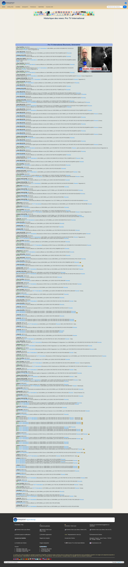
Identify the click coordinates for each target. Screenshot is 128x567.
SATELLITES (10, 7)
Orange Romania (20, 82)
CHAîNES (18, 7)
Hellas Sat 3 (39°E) (21, 58)
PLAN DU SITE (49, 7)
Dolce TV (18, 186)
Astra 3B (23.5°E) (21, 51)
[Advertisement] (64, 31)
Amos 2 (18, 293)
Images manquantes (44, 543)
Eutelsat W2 (20, 286)
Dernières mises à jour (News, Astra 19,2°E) (100, 529)
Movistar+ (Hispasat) (20, 252)
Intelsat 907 (19, 501)
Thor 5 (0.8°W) (20, 47)
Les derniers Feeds (45, 550)
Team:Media (19, 101)
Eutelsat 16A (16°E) (21, 55)
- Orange (93, 539)
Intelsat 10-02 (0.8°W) (22, 78)
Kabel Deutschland (20, 220)
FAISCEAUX (33, 7)
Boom (17, 294)
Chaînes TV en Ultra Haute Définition (75, 543)
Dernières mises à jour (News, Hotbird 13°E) (75, 529)
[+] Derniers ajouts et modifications (22, 534)
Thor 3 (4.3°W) (20, 240)
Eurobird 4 (19, 490)
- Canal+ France (103, 538)
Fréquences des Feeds (46, 548)
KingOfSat (119, 562)
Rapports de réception (45, 538)
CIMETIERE (41, 7)
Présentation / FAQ (19, 524)
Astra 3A (19, 218)
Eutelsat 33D (20, 225)
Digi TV (17, 48)
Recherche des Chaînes (96, 534)
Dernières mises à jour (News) (22, 529)
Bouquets (92, 538)
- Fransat (97, 539)
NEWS (3, 7)
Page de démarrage (24, 519)
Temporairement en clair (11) (73, 534)
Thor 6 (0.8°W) (20, 164)
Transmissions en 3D (95, 543)
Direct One (18, 245)
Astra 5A (19, 314)
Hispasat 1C (20, 250)
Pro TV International (41, 48)
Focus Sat (23, 48)
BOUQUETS (25, 7)
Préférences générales (45, 525)
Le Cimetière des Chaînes (21, 543)
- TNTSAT (109, 538)
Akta (17, 287)
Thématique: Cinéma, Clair (22, 551)
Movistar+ (18, 255)
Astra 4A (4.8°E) (20, 222)
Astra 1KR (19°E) (21, 254)
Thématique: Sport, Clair (21, 548)
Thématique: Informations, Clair (23, 550)
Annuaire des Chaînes (70, 538)
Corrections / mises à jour (70, 525)
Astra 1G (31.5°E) (21, 232)
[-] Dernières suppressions (46, 534)
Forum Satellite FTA (45, 551)
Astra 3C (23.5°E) (21, 74)
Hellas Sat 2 (19, 185)
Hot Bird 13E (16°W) (21, 271)
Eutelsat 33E (20, 167)
